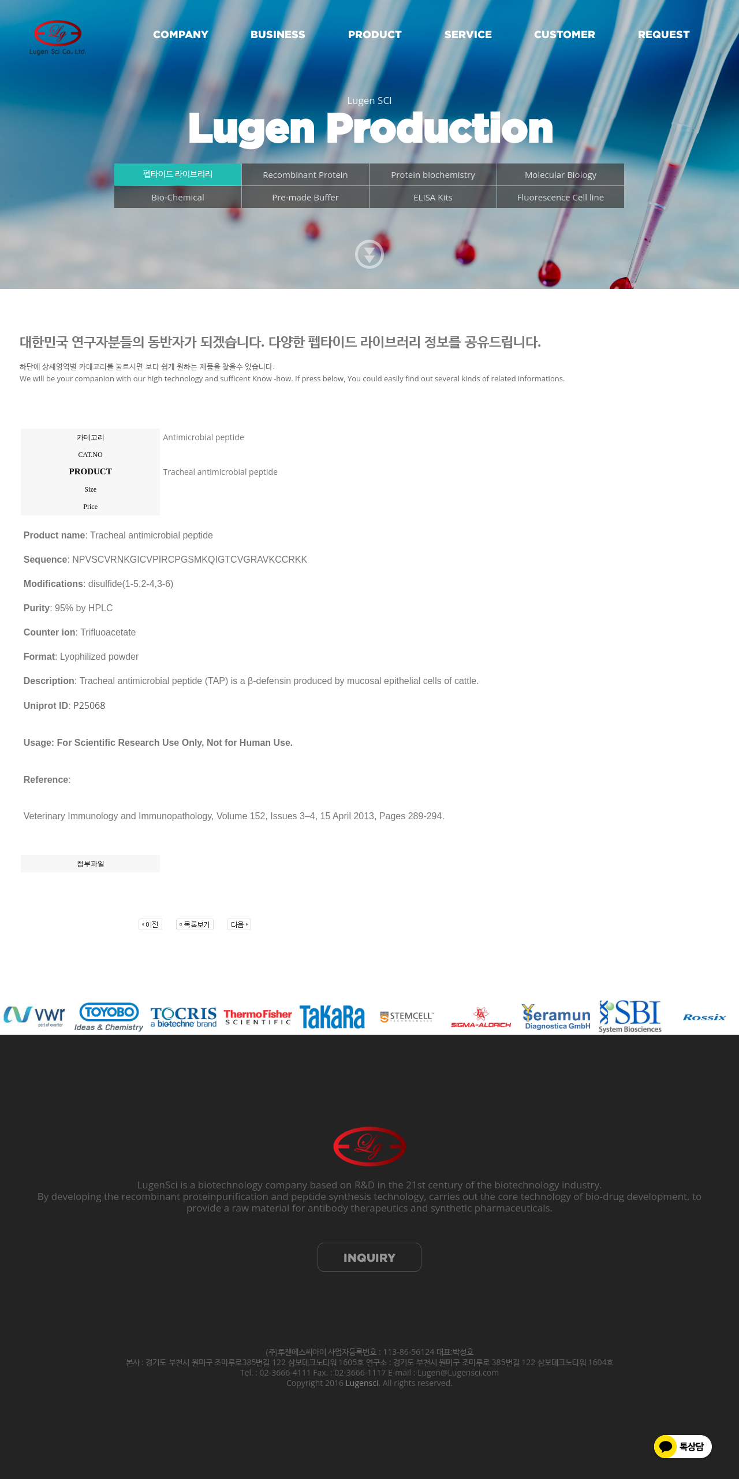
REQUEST (664, 34)
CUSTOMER (564, 34)
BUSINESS (278, 34)
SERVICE (468, 34)
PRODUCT (375, 34)
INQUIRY (369, 1257)
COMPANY (180, 34)
